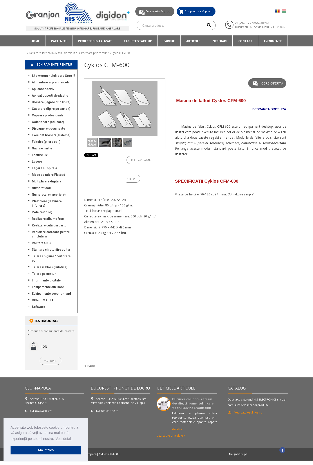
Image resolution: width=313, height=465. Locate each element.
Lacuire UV (40, 155)
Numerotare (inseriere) (49, 194)
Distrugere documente (48, 128)
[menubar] (156, 40)
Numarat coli (41, 188)
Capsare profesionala (47, 115)
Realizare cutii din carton (50, 225)
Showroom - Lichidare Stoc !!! (53, 75)
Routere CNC (41, 243)
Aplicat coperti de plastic (50, 95)
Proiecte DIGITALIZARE (95, 41)
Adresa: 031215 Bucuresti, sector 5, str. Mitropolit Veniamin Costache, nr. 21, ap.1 (119, 401)
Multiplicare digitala (46, 181)
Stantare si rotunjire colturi (51, 249)
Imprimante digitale (46, 280)
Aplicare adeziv (43, 89)
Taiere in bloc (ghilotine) (49, 267)
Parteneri (59, 41)
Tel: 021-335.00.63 (105, 411)
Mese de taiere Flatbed (48, 174)
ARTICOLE (193, 41)
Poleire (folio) (42, 212)
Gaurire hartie (42, 148)
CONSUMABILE (43, 300)
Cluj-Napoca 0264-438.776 (252, 23)
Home (35, 41)
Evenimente (273, 41)
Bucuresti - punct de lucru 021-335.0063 (260, 27)
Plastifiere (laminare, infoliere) (47, 203)
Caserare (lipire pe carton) (51, 108)
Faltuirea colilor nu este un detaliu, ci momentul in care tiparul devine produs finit (192, 403)
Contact (245, 41)
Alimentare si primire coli (50, 82)
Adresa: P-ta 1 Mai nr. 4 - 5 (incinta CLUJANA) (44, 401)
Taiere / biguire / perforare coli (51, 258)
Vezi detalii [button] (64, 439)
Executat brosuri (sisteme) (51, 135)
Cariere (169, 41)
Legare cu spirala (44, 168)
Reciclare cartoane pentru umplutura (51, 234)
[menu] (51, 191)
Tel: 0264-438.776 (39, 411)
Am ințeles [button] (46, 450)
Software (38, 307)
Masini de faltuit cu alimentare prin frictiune (82, 53)
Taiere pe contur (44, 274)
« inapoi (90, 365)
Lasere (37, 161)
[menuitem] (35, 40)
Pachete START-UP (138, 41)
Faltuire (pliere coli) (41, 53)
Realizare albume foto (48, 219)
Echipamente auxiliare (48, 287)
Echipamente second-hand (51, 293)
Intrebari (219, 41)
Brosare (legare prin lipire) (51, 102)
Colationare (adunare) (48, 122)
